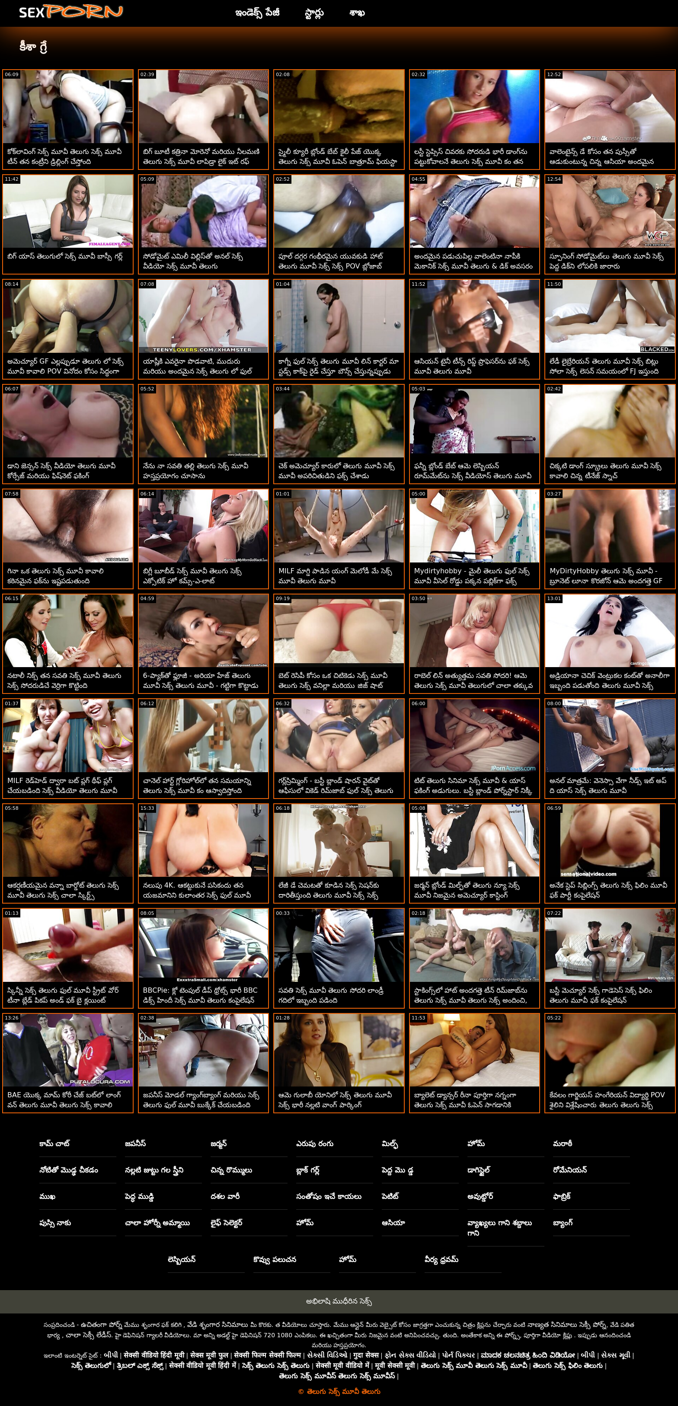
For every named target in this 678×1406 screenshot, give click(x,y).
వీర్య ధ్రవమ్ (441, 1259)
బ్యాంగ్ (562, 1222)
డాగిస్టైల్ (478, 1170)
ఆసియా (393, 1222)
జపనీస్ (135, 1143)
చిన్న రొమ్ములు (231, 1170)
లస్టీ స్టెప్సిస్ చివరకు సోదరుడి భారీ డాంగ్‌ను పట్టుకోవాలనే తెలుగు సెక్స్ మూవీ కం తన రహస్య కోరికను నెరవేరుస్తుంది (471, 161)
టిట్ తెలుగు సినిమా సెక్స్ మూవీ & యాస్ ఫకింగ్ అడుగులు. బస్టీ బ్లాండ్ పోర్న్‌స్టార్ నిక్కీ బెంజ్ (473, 790)
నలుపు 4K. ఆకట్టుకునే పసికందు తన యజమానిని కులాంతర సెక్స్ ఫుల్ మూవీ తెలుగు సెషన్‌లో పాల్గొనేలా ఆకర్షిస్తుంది (197, 895)
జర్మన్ (219, 1143)
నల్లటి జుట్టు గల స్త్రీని (154, 1170)
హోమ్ (476, 1143)
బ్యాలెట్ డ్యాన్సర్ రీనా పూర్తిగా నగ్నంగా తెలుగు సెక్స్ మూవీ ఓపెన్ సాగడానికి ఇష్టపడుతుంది (465, 1105)
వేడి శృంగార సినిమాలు (217, 1324)
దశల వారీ (225, 1196)
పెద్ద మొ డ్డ (397, 1170)
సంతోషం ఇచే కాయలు (328, 1196)
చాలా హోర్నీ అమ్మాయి (157, 1222)
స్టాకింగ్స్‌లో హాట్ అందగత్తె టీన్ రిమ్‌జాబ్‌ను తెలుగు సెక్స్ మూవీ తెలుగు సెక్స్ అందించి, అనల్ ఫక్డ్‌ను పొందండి (471, 1000)
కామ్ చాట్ (54, 1143)
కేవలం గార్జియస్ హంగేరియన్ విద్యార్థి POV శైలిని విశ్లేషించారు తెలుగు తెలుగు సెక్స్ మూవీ (607, 1105)
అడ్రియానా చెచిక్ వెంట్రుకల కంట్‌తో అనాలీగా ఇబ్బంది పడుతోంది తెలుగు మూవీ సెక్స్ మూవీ (609, 685)
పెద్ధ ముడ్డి (139, 1196)
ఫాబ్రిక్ (561, 1196)
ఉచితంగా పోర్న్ (101, 1324)
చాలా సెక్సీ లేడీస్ (88, 1335)
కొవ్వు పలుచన (274, 1259)
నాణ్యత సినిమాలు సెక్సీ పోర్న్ (567, 1324)
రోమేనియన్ (570, 1170)
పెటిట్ (390, 1196)
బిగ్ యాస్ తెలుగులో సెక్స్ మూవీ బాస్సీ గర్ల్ (64, 256)
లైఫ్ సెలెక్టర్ (226, 1222)
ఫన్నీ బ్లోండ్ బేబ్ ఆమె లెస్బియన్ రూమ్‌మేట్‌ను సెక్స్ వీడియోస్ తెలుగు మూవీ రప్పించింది (472, 476)
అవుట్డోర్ (480, 1196)
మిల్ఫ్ (390, 1143)
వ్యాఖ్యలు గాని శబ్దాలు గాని (499, 1227)
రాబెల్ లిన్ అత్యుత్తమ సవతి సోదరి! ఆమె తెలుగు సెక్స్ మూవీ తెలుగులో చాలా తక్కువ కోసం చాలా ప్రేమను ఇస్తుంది (473, 685)
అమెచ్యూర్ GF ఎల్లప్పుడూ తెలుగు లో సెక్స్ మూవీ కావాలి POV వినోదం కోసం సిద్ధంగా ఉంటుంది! (65, 371)
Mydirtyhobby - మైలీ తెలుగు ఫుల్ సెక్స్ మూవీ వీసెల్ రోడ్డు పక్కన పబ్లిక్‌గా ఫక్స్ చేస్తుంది (472, 581)
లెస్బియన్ (181, 1259)
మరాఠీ (562, 1143)
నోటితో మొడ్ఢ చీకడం (69, 1170)
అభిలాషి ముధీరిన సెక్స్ (339, 1301)
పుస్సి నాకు (55, 1222)
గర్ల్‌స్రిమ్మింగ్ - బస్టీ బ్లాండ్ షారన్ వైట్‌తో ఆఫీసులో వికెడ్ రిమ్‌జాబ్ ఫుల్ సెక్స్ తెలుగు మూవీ (335, 790)
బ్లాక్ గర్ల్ (307, 1170)
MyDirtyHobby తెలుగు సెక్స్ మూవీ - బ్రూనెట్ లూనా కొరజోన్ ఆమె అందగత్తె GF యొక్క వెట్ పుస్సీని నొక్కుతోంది (606, 581)
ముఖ (47, 1196)
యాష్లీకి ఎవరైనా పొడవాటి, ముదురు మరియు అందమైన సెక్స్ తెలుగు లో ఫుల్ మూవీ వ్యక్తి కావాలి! (197, 371)
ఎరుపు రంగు (314, 1143)
